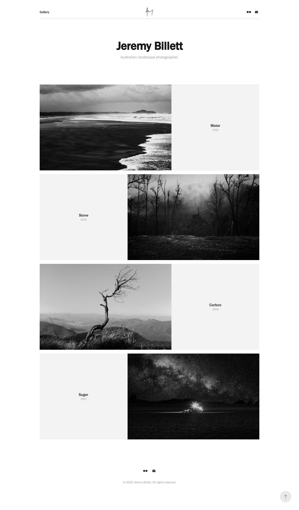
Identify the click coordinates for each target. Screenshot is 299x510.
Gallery (44, 12)
